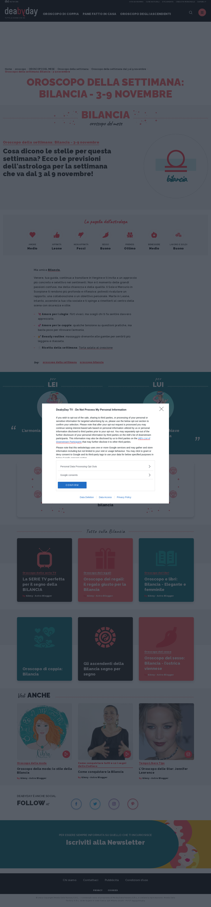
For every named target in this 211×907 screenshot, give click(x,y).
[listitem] (105, 466)
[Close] (162, 410)
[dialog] (105, 453)
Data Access (105, 497)
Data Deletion (87, 497)
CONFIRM (73, 485)
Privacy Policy (124, 497)
